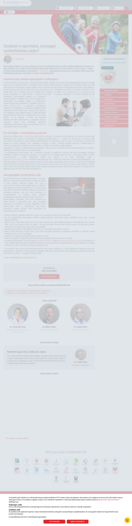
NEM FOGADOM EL (78, 521)
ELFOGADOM (54, 521)
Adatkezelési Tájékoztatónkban (108, 500)
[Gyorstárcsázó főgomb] (127, 520)
